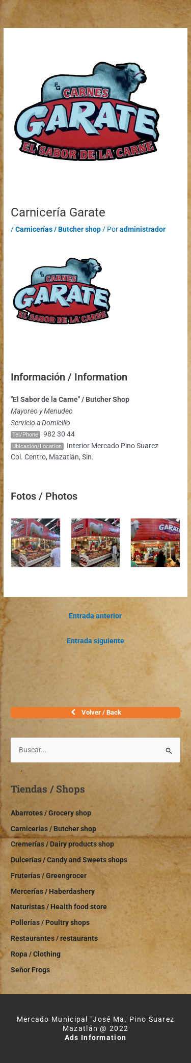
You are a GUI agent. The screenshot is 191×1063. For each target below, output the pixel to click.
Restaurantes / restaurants (54, 938)
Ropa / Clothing (36, 954)
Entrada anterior (95, 616)
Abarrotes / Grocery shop (51, 813)
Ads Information (96, 1037)
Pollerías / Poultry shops (50, 922)
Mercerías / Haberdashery (53, 891)
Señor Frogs (30, 970)
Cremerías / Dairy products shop (62, 844)
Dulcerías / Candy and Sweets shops (69, 860)
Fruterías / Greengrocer (49, 875)
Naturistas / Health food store (59, 907)
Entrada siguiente (95, 641)
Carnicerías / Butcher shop (58, 229)
